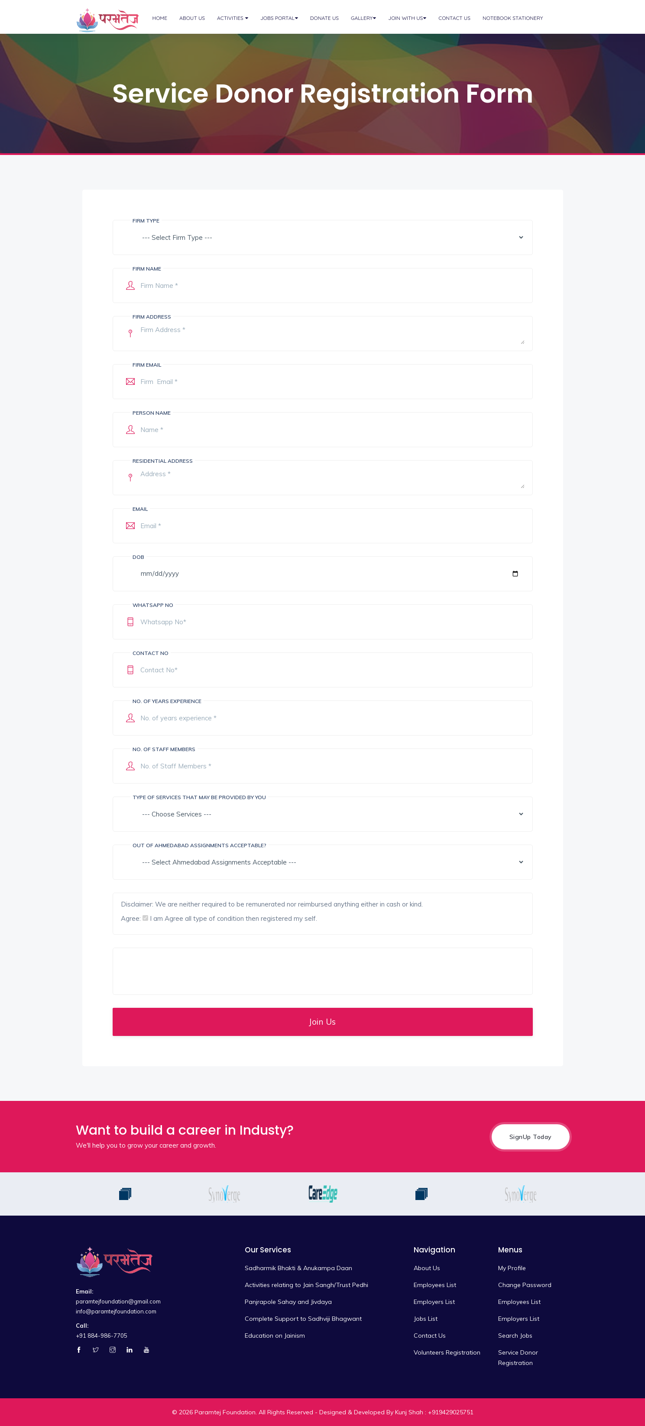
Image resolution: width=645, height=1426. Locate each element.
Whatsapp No (153, 605)
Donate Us (324, 18)
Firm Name (147, 268)
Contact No (151, 653)
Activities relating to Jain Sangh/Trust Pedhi (306, 1285)
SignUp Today (530, 1137)
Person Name (152, 413)
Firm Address (152, 316)
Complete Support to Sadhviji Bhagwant (303, 1319)
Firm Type (146, 220)
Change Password (524, 1285)
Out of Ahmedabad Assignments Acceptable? (199, 845)
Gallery (362, 18)
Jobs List (426, 1319)
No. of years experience (167, 701)
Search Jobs (515, 1335)
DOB (138, 557)
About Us (192, 18)
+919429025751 (450, 1412)
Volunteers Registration (447, 1352)
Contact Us (454, 18)
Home (160, 18)
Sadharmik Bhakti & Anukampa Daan (298, 1268)
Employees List (435, 1285)
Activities (231, 18)
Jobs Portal (277, 18)
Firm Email (147, 364)
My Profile (512, 1268)
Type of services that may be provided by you (199, 797)
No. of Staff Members (164, 749)
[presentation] (187, 971)
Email (140, 509)
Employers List (434, 1302)
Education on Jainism (275, 1335)
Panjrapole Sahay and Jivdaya (288, 1302)
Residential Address (163, 461)
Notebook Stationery (513, 18)
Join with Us (405, 18)
